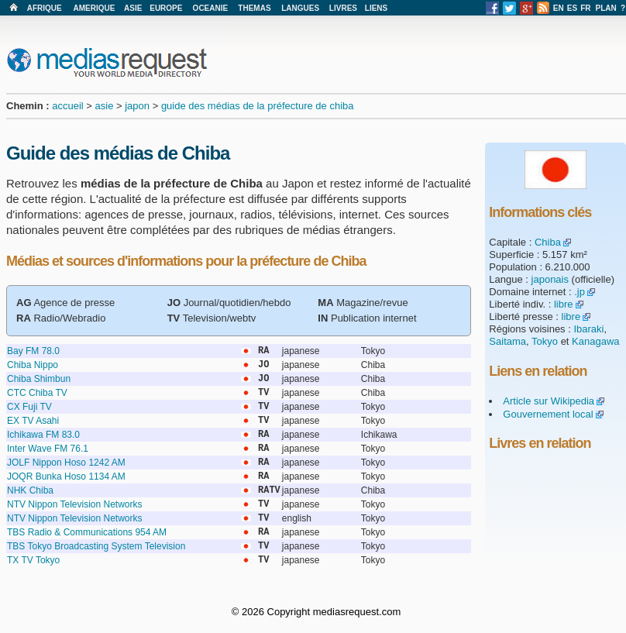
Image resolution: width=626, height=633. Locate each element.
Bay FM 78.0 (33, 351)
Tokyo (544, 341)
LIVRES (343, 8)
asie (104, 106)
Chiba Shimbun (39, 378)
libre (563, 304)
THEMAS (254, 8)
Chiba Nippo (32, 365)
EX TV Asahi (33, 420)
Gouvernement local (548, 414)
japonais (550, 279)
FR (585, 8)
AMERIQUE (94, 8)
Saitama (507, 341)
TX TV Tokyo (33, 560)
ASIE (133, 8)
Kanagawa (595, 341)
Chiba (548, 242)
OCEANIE (211, 8)
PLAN (606, 8)
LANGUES (300, 8)
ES (572, 8)
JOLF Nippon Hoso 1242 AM (66, 462)
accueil (67, 106)
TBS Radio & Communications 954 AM (87, 532)
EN (558, 8)
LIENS (376, 8)
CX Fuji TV (29, 406)
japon (137, 106)
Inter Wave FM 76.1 (47, 448)
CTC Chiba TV (37, 392)
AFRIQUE (44, 8)
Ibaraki (588, 329)
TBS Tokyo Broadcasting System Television (96, 546)
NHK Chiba (30, 490)
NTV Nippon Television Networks (75, 504)
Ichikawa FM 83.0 (43, 434)
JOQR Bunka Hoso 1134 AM (66, 476)
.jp (579, 292)
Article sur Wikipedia (548, 401)
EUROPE (166, 8)
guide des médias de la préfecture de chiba (257, 106)
